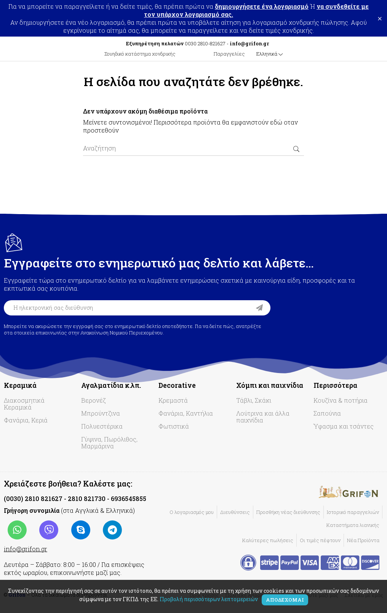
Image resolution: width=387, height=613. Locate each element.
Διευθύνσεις (235, 512)
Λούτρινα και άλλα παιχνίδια (262, 416)
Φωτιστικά (173, 426)
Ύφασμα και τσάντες (343, 426)
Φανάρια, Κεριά (26, 420)
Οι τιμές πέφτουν (320, 540)
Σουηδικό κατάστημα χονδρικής (140, 53)
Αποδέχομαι (285, 599)
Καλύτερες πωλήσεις (267, 540)
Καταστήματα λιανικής (352, 525)
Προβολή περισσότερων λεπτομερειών (209, 599)
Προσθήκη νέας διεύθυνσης (288, 512)
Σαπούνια (327, 413)
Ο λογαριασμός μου (192, 512)
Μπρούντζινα (100, 413)
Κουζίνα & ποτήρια (340, 400)
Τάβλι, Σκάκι (253, 400)
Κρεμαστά (173, 400)
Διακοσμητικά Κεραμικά (24, 403)
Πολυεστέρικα (102, 426)
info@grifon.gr (25, 549)
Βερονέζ (93, 400)
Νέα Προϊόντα (363, 540)
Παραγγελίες (229, 53)
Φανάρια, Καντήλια (185, 413)
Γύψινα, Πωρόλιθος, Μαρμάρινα (109, 442)
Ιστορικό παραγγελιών (353, 512)
